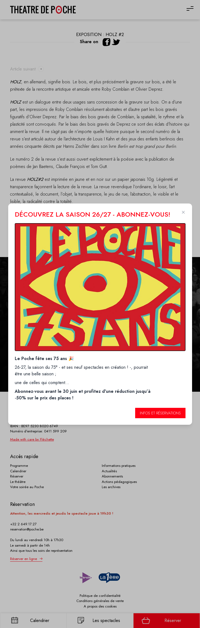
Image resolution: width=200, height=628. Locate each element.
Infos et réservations (160, 413)
